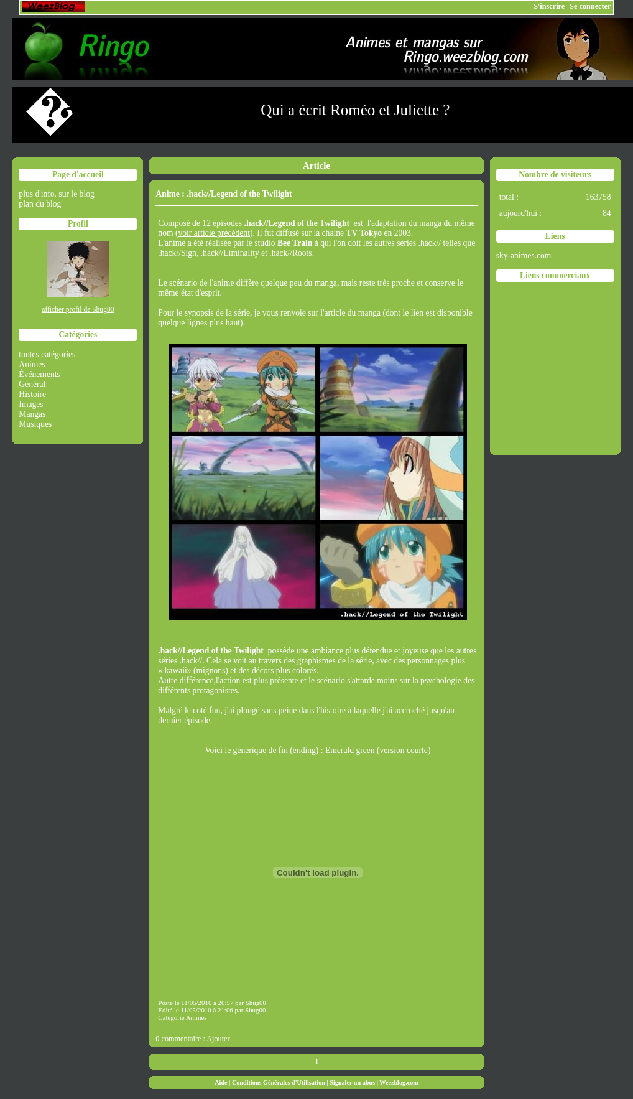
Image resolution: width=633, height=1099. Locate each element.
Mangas (32, 414)
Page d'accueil (78, 174)
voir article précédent (213, 233)
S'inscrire (549, 6)
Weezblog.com (398, 1082)
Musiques (35, 424)
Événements (39, 374)
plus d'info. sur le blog (56, 194)
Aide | (223, 1082)
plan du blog (40, 203)
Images (31, 404)
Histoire (32, 394)
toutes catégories (47, 354)
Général (32, 384)
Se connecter (590, 6)
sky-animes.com (524, 255)
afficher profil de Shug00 (78, 310)
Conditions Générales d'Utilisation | (281, 1082)
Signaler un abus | (354, 1082)
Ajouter (217, 1038)
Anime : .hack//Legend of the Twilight (223, 194)
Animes (32, 364)
